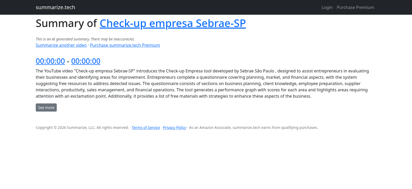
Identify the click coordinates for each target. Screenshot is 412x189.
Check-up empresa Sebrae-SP (173, 23)
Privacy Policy (174, 127)
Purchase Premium (355, 7)
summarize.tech (55, 7)
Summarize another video (61, 45)
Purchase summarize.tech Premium (125, 45)
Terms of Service (146, 127)
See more (46, 107)
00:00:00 (50, 61)
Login (327, 7)
